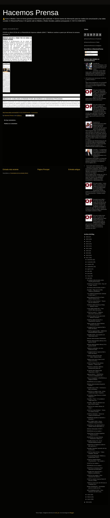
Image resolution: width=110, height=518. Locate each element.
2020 (87, 250)
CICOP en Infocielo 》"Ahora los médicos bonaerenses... (95, 414)
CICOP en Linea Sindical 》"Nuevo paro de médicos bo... (96, 301)
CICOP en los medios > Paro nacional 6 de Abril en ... (94, 476)
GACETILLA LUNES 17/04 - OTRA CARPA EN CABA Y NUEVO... (96, 392)
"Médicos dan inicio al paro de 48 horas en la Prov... (95, 360)
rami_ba (57, 512)
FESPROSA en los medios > (94, 381)
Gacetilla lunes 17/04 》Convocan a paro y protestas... (96, 388)
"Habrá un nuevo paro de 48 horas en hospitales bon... (97, 483)
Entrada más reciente (10, 169)
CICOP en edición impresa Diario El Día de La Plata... (96, 479)
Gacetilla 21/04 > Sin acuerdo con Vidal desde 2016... (96, 335)
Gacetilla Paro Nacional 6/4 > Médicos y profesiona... (94, 472)
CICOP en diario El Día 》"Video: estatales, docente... (95, 452)
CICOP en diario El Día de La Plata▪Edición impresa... (94, 320)
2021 (87, 248)
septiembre (90, 266)
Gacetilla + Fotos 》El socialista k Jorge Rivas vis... (96, 399)
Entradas (88, 52)
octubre (89, 264)
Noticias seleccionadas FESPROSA (96, 338)
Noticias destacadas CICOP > (95, 429)
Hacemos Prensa (31, 12)
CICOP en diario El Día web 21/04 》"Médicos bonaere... (96, 316)
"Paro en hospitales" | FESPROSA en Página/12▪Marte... (97, 378)
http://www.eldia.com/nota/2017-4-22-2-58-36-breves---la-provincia (20, 112)
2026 (87, 237)
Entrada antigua (74, 169)
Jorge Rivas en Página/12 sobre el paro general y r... (96, 445)
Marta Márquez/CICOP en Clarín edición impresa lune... (95, 298)
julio (88, 271)
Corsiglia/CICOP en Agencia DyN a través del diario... (96, 328)
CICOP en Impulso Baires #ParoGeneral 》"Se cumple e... (96, 460)
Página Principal (43, 169)
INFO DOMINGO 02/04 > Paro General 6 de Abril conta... (95, 491)
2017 (87, 257)
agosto (89, 269)
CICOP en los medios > (93, 463)
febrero (89, 497)
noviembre (90, 262)
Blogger (72, 512)
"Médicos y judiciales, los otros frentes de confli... (95, 349)
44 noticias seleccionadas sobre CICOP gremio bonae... (95, 280)
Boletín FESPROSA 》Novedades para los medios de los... (96, 487)
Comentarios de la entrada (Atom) (19, 173)
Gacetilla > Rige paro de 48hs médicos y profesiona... (95, 290)
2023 (87, 243)
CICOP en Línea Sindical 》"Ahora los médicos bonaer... (96, 410)
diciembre (90, 259)
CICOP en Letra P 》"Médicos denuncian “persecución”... (95, 313)
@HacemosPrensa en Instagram (92, 45)
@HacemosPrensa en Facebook (92, 39)
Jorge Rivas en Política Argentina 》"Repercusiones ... (95, 434)
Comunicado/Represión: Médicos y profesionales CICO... (96, 456)
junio (88, 273)
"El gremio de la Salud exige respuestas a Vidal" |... (94, 371)
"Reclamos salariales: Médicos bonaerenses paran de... (95, 367)
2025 (87, 239)
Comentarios (89, 54)
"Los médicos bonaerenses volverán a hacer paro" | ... (96, 294)
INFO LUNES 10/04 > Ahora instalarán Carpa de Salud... (95, 422)
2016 (87, 502)
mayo (89, 276)
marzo (89, 494)
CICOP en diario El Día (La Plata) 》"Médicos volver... (96, 305)
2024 (87, 241)
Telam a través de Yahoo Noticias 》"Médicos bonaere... (95, 324)
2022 (87, 246)
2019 (87, 253)
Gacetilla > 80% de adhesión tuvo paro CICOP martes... (96, 403)
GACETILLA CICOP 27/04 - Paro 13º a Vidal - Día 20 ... (96, 284)
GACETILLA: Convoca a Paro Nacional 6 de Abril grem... (95, 468)
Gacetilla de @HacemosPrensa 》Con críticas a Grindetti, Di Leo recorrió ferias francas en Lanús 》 (100, 66)
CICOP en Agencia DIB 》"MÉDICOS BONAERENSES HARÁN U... (97, 331)
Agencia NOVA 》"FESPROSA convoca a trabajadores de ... (95, 375)
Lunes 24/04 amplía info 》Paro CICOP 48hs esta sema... (95, 309)
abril (88, 278)
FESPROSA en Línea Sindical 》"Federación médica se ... (95, 437)
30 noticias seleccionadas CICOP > (96, 287)
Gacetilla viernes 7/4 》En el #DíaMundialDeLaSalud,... (94, 441)
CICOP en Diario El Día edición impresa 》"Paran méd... (95, 363)
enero (89, 499)
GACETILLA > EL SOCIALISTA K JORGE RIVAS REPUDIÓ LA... (96, 425)
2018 (87, 255)
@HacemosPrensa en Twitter (91, 42)
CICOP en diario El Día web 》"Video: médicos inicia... (94, 356)
